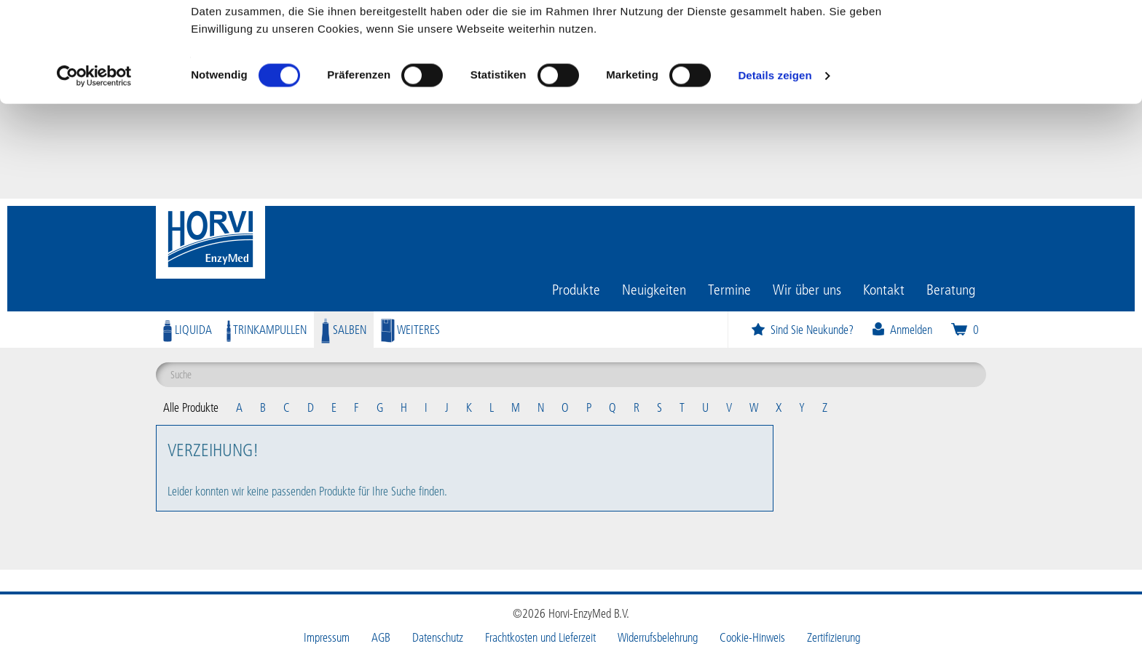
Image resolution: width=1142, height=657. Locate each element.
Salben (343, 329)
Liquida (187, 329)
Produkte (576, 288)
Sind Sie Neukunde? (802, 329)
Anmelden (901, 329)
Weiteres (410, 329)
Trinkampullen (267, 329)
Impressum (327, 637)
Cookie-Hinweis (752, 637)
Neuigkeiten (654, 288)
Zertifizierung (833, 637)
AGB (380, 637)
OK (1020, 38)
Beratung (950, 288)
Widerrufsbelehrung (658, 637)
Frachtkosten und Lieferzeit (540, 637)
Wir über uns (807, 288)
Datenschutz (437, 637)
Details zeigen (774, 170)
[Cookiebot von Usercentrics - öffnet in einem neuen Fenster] (94, 170)
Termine (729, 288)
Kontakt (884, 288)
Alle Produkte (190, 407)
